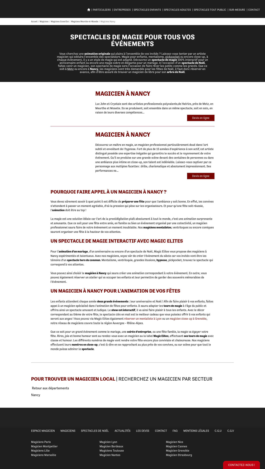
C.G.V (230, 430)
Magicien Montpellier (44, 446)
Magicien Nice (174, 442)
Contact (254, 9)
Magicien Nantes (110, 455)
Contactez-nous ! (241, 465)
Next (258, 417)
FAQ (175, 430)
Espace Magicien (43, 430)
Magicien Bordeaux (111, 446)
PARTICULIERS (102, 9)
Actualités (122, 430)
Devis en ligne (200, 118)
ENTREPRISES (122, 9)
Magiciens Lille (40, 450)
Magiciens (68, 430)
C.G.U (218, 430)
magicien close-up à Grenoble (188, 318)
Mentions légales (196, 430)
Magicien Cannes (176, 446)
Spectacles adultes (177, 9)
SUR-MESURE (237, 9)
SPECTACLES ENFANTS (147, 9)
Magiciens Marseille (43, 455)
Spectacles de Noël (95, 430)
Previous (6, 417)
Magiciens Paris (41, 442)
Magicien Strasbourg (179, 455)
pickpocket (172, 56)
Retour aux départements (50, 388)
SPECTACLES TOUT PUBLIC (210, 9)
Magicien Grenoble (177, 450)
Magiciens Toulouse (112, 450)
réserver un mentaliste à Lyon (143, 318)
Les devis (142, 430)
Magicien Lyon (108, 442)
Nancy (35, 395)
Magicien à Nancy (122, 93)
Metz (70, 69)
